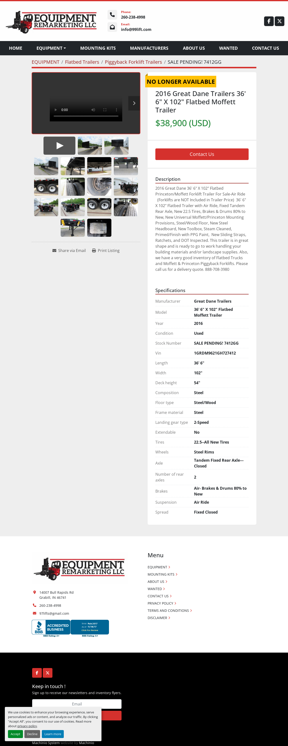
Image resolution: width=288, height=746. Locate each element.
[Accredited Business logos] (70, 628)
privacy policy (27, 726)
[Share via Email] (69, 250)
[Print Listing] (106, 250)
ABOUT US (194, 48)
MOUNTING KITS (98, 48)
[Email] (77, 704)
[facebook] (269, 21)
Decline (32, 734)
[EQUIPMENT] (45, 62)
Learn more (52, 734)
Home (15, 48)
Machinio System (46, 742)
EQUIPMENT (49, 48)
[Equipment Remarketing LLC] (80, 567)
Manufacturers (149, 48)
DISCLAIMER (157, 617)
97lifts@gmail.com (54, 613)
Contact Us (202, 154)
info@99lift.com (136, 29)
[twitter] (279, 21)
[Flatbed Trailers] (82, 62)
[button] (51, 48)
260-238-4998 (133, 17)
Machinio (86, 742)
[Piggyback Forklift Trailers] (133, 62)
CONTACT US (265, 48)
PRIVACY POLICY (160, 603)
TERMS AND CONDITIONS (168, 610)
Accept (15, 734)
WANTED (228, 48)
